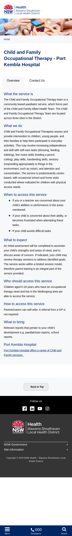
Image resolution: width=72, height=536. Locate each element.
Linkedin (32, 408)
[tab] (13, 82)
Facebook (24, 408)
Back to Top (37, 387)
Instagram (47, 408)
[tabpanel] (36, 226)
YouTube (40, 408)
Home (7, 39)
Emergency (36, 530)
